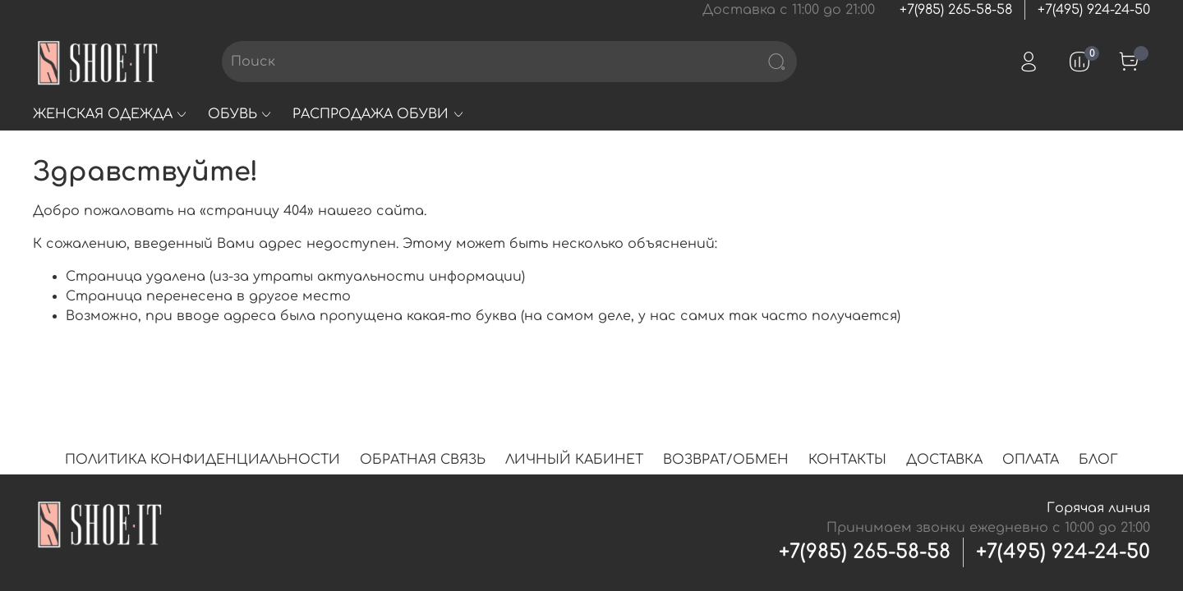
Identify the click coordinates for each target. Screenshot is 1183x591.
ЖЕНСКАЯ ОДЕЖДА (110, 114)
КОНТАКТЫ (847, 459)
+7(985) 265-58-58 (956, 9)
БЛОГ (1098, 459)
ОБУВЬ (240, 114)
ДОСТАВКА (944, 459)
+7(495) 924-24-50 (1094, 9)
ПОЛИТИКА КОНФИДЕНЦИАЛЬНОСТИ (202, 459)
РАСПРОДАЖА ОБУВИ (378, 114)
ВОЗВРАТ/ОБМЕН (726, 459)
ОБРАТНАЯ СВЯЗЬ (423, 459)
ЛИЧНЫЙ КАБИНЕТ (574, 459)
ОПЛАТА (1030, 459)
